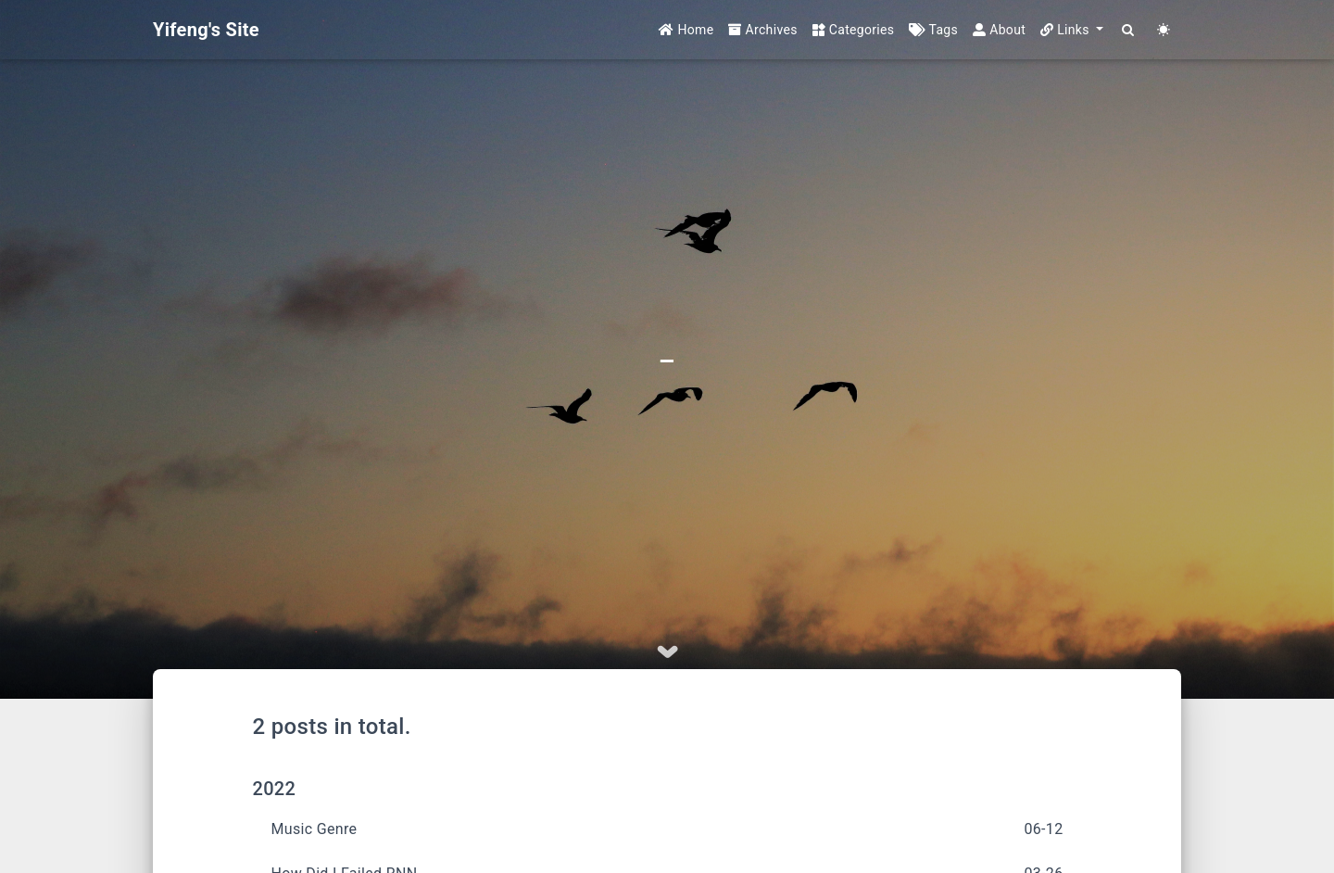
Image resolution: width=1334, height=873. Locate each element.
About (999, 29)
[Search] (1128, 30)
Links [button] (1066, 29)
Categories (853, 29)
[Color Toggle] (1163, 30)
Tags (933, 29)
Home (686, 29)
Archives (762, 29)
